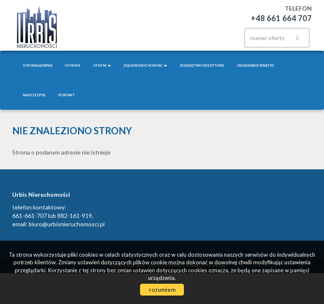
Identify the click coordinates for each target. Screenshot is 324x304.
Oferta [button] (102, 65)
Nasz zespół (34, 95)
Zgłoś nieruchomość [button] (145, 65)
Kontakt (66, 95)
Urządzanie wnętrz (255, 65)
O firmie (73, 65)
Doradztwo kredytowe (202, 65)
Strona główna (37, 65)
